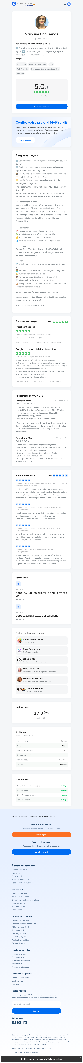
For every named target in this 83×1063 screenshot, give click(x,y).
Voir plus (19, 58)
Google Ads (21, 64)
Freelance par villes (21, 949)
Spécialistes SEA (35, 816)
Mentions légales (18, 1048)
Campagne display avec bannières (45, 69)
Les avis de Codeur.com (21, 883)
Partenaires (17, 910)
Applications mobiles (20, 940)
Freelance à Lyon (19, 957)
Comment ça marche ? (21, 977)
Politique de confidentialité (36, 1048)
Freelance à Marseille (21, 960)
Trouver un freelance (20, 896)
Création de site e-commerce (24, 923)
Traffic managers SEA (34, 691)
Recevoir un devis (41, 106)
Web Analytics (22, 69)
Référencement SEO (20, 927)
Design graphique (19, 933)
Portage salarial (18, 906)
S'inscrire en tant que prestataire (25, 900)
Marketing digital (19, 936)
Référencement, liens (38, 64)
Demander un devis (20, 893)
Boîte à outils (17, 876)
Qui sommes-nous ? (20, 870)
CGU (49, 1048)
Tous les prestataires (19, 816)
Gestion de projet (19, 943)
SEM (51, 64)
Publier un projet (25, 140)
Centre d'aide (17, 981)
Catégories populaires (22, 916)
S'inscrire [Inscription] (37, 1011)
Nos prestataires (18, 903)
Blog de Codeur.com (20, 879)
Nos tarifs (16, 873)
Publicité (20, 73)
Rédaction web (18, 930)
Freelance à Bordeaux (21, 967)
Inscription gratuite (41, 852)
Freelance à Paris (19, 954)
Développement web (20, 920)
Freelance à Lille (18, 963)
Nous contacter (18, 984)
